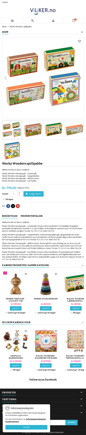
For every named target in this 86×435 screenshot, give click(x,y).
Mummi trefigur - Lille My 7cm (15, 300)
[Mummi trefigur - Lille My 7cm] (15, 273)
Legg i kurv (33, 194)
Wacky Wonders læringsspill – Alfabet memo (75, 301)
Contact (5, 2)
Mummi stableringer (46, 299)
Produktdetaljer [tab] (32, 216)
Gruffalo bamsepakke (16, 357)
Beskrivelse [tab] (9, 216)
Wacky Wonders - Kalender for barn (46, 357)
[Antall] (14, 194)
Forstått (26, 427)
